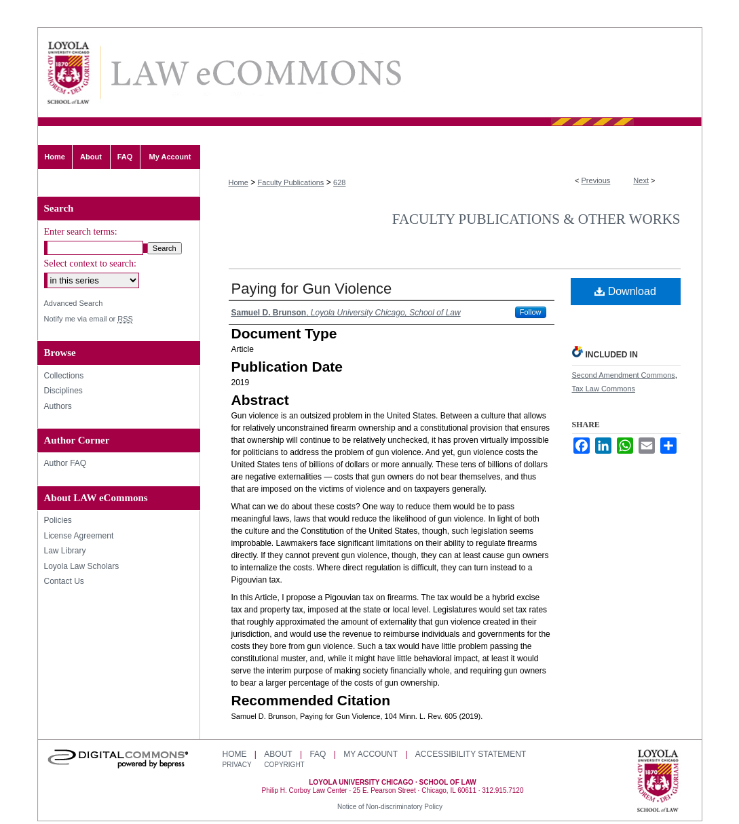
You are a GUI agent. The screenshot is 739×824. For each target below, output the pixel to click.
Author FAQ (65, 463)
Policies (58, 520)
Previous (596, 180)
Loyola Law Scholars (81, 566)
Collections (64, 375)
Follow (531, 312)
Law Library (65, 550)
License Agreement (79, 536)
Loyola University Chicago (658, 782)
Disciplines (63, 390)
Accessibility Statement (470, 754)
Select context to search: (90, 263)
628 (339, 182)
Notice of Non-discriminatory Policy (389, 806)
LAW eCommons (255, 72)
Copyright (284, 764)
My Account (370, 754)
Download (625, 291)
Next (641, 180)
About (278, 754)
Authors (58, 406)
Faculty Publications (291, 182)
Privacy (238, 764)
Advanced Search (73, 303)
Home (238, 182)
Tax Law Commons (604, 389)
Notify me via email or (88, 319)
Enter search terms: (80, 232)
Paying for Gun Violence (311, 288)
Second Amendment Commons (623, 375)
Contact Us (64, 581)
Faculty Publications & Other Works (536, 219)
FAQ (317, 754)
